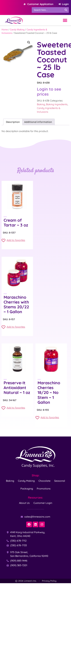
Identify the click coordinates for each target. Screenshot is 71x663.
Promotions (44, 488)
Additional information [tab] (38, 121)
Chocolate (44, 480)
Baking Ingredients (57, 104)
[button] (29, 42)
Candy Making (17, 29)
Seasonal (59, 480)
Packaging (26, 488)
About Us (24, 502)
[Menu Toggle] (65, 20)
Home (5, 29)
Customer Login (42, 502)
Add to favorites (13, 240)
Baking (41, 104)
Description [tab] (13, 121)
